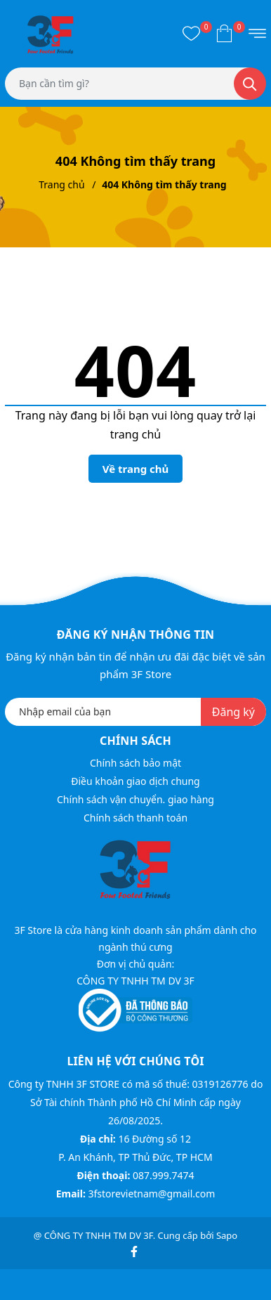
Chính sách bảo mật (135, 762)
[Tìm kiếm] (250, 83)
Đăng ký (233, 712)
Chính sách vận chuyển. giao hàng (135, 799)
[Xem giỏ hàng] (224, 33)
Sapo (226, 1235)
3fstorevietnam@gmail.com (151, 1193)
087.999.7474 (163, 1175)
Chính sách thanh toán (135, 817)
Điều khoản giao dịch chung (135, 781)
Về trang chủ (136, 469)
